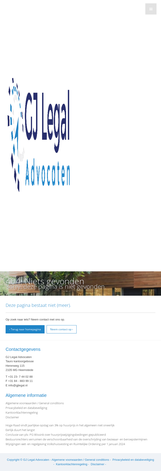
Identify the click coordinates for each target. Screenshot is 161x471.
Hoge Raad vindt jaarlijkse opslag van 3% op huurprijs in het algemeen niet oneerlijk (60, 425)
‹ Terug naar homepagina (25, 329)
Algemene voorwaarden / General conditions (35, 403)
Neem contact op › (61, 329)
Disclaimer (12, 417)
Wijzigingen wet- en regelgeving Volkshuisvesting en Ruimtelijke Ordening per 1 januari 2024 (65, 444)
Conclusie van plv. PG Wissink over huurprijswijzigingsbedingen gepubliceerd (56, 435)
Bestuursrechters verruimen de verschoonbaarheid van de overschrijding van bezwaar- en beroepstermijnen (76, 439)
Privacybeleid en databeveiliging (26, 408)
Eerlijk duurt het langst (20, 430)
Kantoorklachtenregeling (22, 412)
